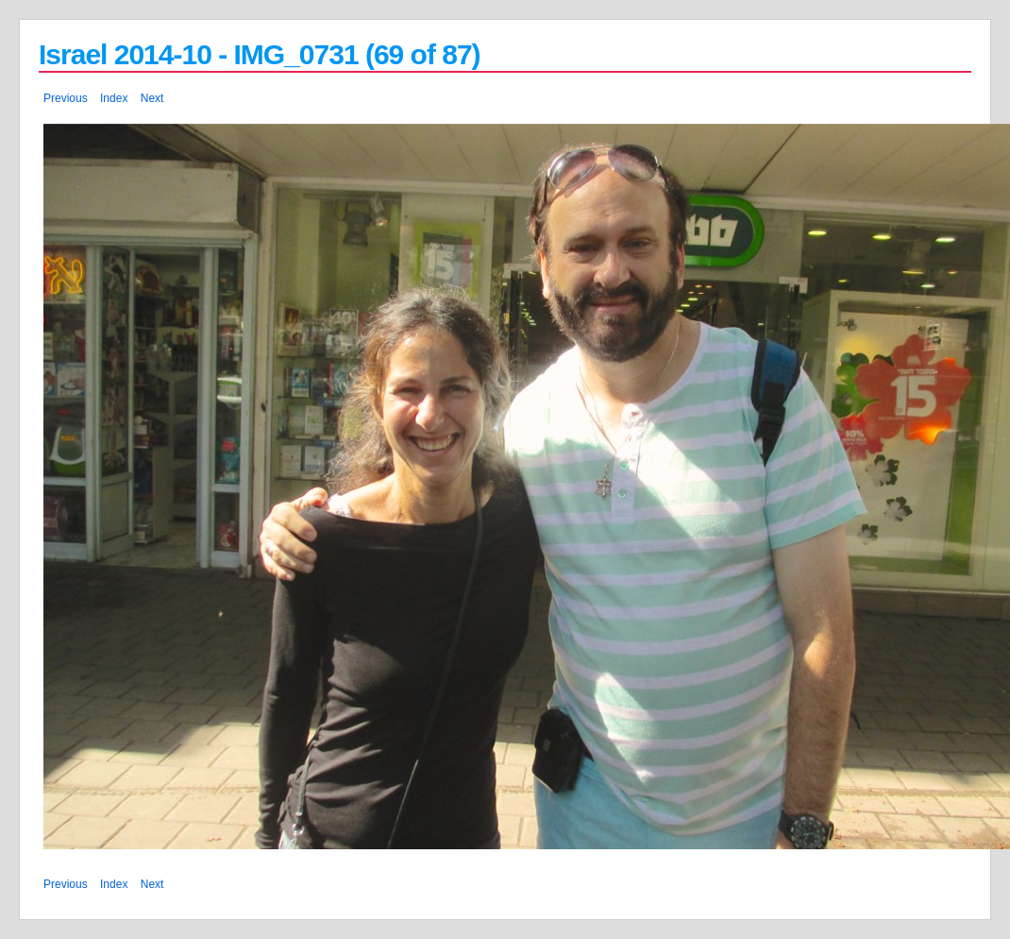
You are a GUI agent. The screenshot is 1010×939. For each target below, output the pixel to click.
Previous (65, 98)
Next (152, 98)
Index (113, 98)
